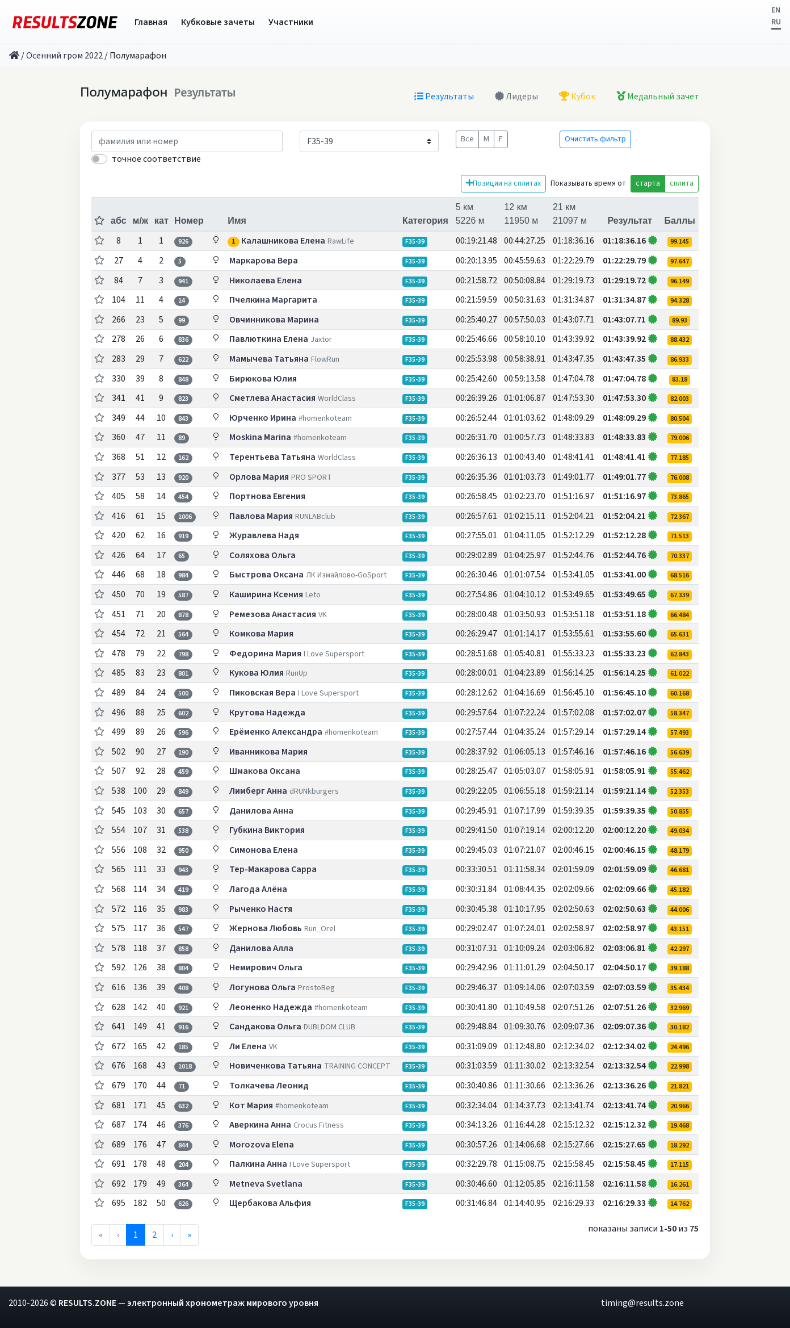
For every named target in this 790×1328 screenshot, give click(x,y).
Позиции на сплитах (503, 183)
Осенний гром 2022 (64, 55)
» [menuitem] (189, 1235)
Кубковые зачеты (218, 22)
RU (776, 22)
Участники (290, 22)
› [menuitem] (172, 1235)
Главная (151, 22)
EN (775, 10)
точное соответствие (156, 159)
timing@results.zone (642, 1303)
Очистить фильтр (595, 139)
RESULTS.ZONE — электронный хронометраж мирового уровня (188, 1303)
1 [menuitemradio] (135, 1235)
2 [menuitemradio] (154, 1235)
